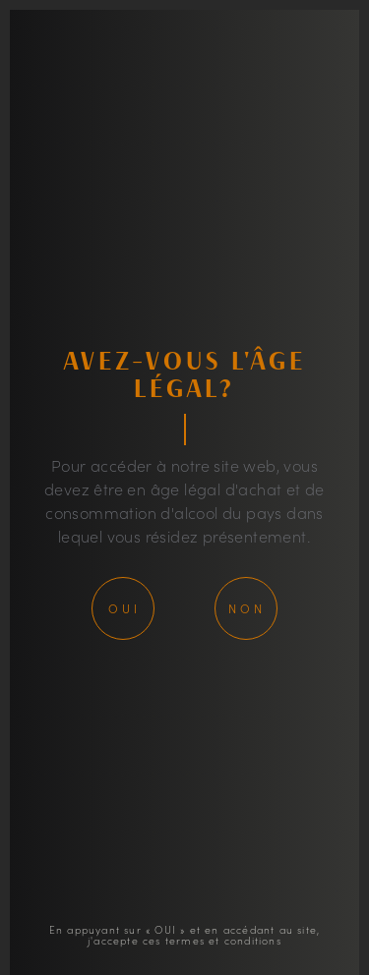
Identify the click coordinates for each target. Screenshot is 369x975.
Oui (124, 608)
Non (247, 608)
